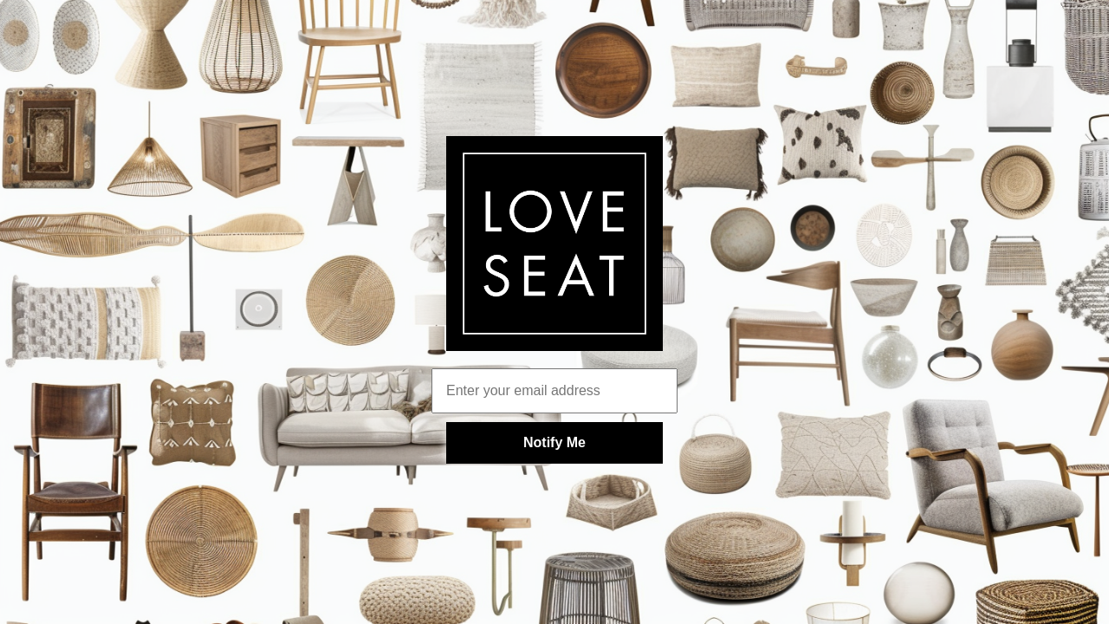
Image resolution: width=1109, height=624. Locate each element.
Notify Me (554, 442)
